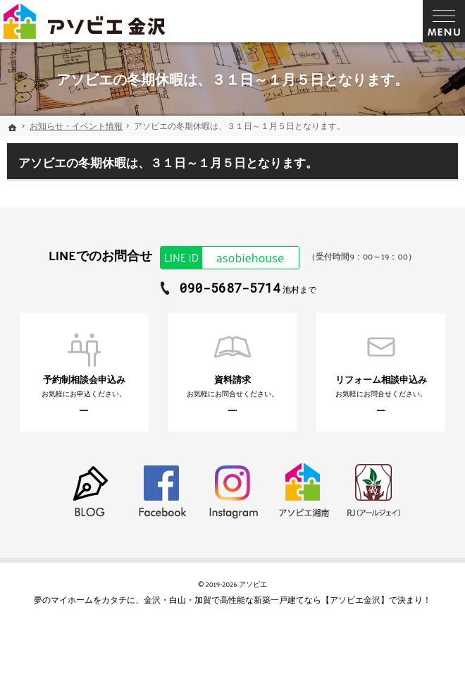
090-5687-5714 (230, 287)
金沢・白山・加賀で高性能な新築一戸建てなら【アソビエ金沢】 (266, 618)
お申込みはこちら (69, 420)
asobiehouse (222, 257)
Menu (444, 21)
